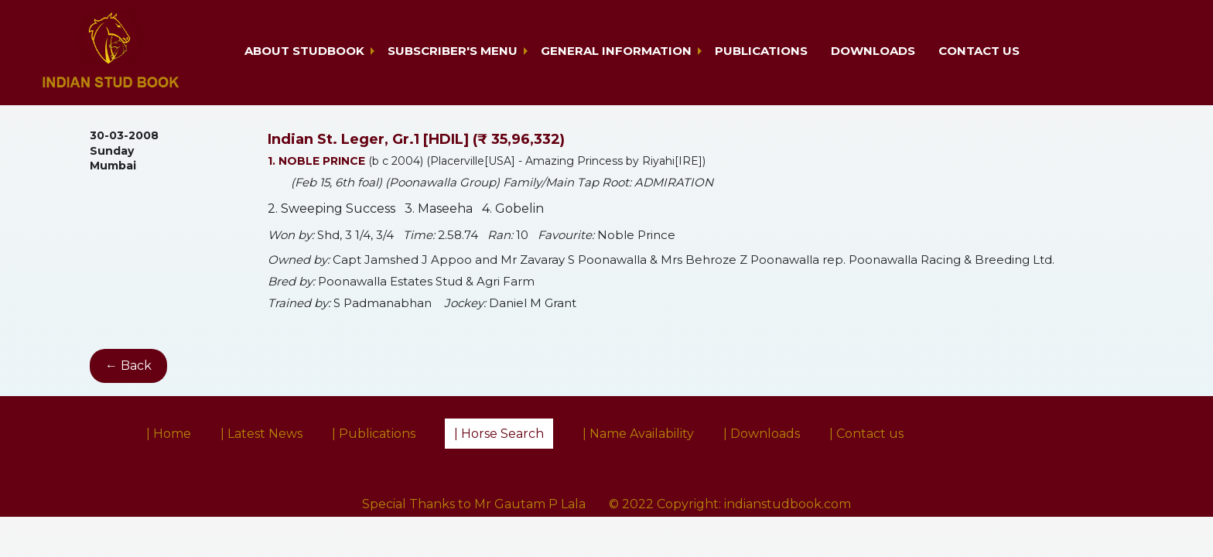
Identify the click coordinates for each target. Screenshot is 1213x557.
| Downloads (761, 433)
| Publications (373, 433)
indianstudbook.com (787, 504)
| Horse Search (499, 433)
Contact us (979, 50)
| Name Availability (638, 433)
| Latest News (261, 433)
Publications (761, 50)
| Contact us (866, 433)
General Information (616, 50)
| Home (168, 433)
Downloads (873, 50)
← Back (128, 365)
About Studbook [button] (304, 50)
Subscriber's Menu (453, 50)
